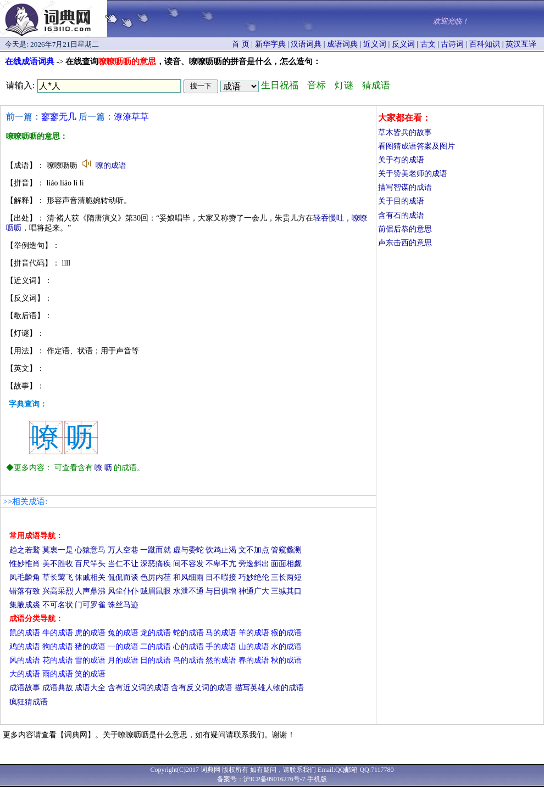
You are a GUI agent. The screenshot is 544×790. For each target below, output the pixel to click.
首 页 (240, 44)
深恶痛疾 (155, 564)
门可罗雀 (90, 605)
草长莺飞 (57, 577)
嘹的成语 (111, 165)
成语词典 (342, 44)
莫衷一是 (57, 550)
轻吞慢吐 (328, 218)
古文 (428, 44)
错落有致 (24, 591)
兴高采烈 (57, 591)
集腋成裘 (24, 605)
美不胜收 (57, 564)
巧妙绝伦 (253, 577)
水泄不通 (188, 591)
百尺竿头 (90, 564)
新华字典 (270, 44)
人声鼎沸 (90, 591)
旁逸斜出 (253, 564)
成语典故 (57, 688)
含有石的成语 (401, 215)
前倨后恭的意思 (405, 229)
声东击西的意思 (405, 243)
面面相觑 (286, 564)
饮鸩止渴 (221, 550)
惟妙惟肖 (24, 564)
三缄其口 (286, 591)
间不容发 (188, 564)
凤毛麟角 (24, 577)
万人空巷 (123, 550)
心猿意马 (90, 550)
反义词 (403, 44)
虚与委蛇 (188, 550)
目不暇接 (221, 577)
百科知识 (484, 44)
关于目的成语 (401, 201)
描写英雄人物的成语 (269, 688)
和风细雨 (188, 577)
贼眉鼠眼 (155, 591)
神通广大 (253, 591)
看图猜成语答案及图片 (416, 146)
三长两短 (286, 577)
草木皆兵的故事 (405, 132)
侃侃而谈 (123, 577)
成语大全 (90, 688)
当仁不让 (123, 564)
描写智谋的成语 (405, 187)
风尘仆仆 (123, 591)
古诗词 (452, 44)
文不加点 (253, 550)
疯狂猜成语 (28, 702)
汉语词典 (306, 44)
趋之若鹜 (24, 550)
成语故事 (24, 688)
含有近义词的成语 (138, 688)
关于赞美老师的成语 (412, 174)
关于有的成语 (401, 160)
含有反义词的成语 (201, 688)
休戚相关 (90, 577)
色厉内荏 (155, 577)
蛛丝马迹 (123, 605)
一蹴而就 (155, 550)
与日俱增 (221, 591)
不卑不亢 (221, 564)
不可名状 (57, 605)
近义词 (374, 44)
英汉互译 (521, 44)
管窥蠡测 (286, 550)
